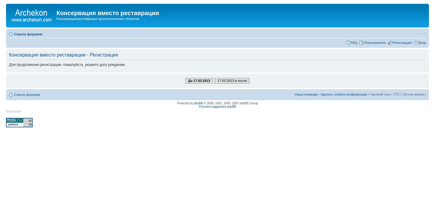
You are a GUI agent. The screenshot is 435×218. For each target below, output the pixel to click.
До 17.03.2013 (199, 81)
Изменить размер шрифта (421, 33)
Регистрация (402, 42)
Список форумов (28, 34)
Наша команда (306, 94)
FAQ (354, 42)
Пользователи (375, 42)
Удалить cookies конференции (344, 94)
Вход (422, 42)
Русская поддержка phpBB (217, 106)
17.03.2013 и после (232, 81)
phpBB (198, 103)
